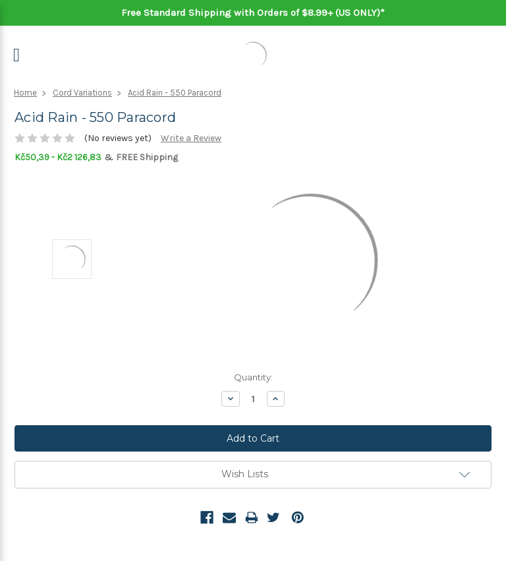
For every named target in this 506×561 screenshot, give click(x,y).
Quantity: (253, 377)
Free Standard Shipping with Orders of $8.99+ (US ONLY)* (253, 12)
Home (25, 93)
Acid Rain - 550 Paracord (174, 93)
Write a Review (191, 138)
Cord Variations (82, 93)
